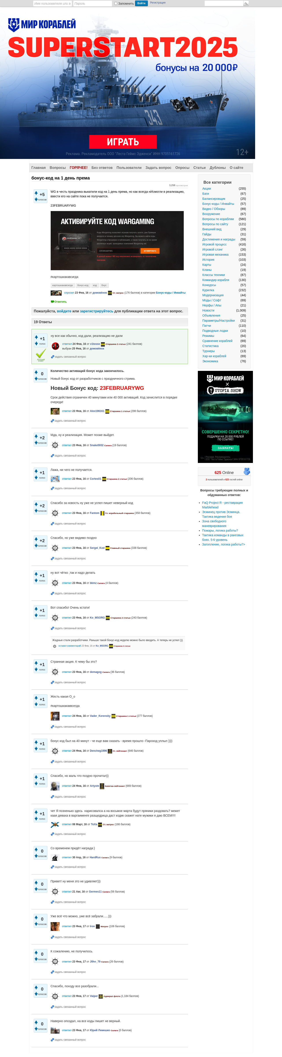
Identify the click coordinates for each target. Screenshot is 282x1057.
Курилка (208, 290)
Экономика (210, 361)
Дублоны (218, 168)
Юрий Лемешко (100, 1030)
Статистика (210, 346)
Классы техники (213, 275)
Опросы (182, 168)
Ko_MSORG (97, 617)
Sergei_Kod (97, 547)
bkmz (93, 583)
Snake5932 (97, 445)
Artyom (94, 785)
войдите (64, 311)
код (95, 285)
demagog (96, 672)
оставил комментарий (69, 646)
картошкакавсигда (62, 285)
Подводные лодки (215, 330)
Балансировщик (213, 198)
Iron (92, 926)
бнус (103, 285)
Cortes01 (95, 478)
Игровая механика (215, 254)
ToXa (94, 824)
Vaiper (94, 996)
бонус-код (82, 285)
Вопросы (58, 168)
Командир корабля (215, 280)
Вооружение (211, 214)
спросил (69, 292)
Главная (39, 168)
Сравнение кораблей (217, 341)
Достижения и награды (218, 239)
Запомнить (126, 3)
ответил (67, 343)
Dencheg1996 (98, 750)
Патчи (206, 325)
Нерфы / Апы (211, 305)
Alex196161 (97, 411)
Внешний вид (212, 229)
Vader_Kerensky (100, 715)
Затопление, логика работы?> (223, 544)
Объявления (211, 315)
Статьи (199, 168)
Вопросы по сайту (215, 224)
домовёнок (100, 292)
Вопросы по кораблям (218, 219)
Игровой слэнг (212, 249)
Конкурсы (209, 285)
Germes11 (95, 891)
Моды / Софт (211, 300)
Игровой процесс (214, 244)
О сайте (236, 168)
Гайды (207, 234)
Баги (205, 193)
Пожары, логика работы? (220, 530)
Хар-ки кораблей (214, 356)
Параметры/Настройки (218, 320)
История (208, 259)
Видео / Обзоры (213, 209)
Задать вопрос (158, 168)
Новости (208, 310)
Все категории (218, 182)
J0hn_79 (95, 961)
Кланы (207, 270)
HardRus (95, 857)
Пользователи (129, 168)
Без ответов (102, 168)
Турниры (208, 351)
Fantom (94, 513)
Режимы (208, 336)
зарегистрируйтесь (96, 311)
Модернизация (213, 295)
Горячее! (78, 168)
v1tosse (95, 343)
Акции (206, 188)
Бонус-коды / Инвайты (218, 204)
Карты (206, 264)
